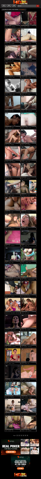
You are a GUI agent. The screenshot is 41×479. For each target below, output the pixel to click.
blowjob (13, 43)
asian (13, 195)
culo (26, 195)
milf (30, 127)
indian (7, 296)
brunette (12, 144)
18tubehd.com (8, 59)
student (27, 127)
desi (29, 195)
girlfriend (29, 430)
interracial (13, 26)
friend (25, 26)
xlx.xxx (23, 160)
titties (14, 77)
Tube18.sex (24, 42)
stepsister (12, 296)
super (7, 262)
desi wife (28, 296)
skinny (7, 43)
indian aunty (16, 279)
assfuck (23, 77)
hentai (30, 77)
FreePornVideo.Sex (25, 25)
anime (26, 77)
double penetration (31, 279)
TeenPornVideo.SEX (9, 109)
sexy (10, 26)
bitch (22, 380)
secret (15, 329)
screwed (23, 195)
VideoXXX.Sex (8, 25)
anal (10, 43)
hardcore (13, 161)
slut (12, 430)
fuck (27, 228)
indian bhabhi (10, 279)
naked (23, 94)
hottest (28, 26)
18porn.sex (8, 42)
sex (22, 26)
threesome (30, 60)
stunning (10, 77)
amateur (23, 43)
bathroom (12, 245)
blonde (7, 26)
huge (11, 329)
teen (22, 178)
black (27, 161)
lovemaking (8, 329)
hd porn (25, 279)
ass (10, 60)
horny (7, 77)
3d (28, 245)
